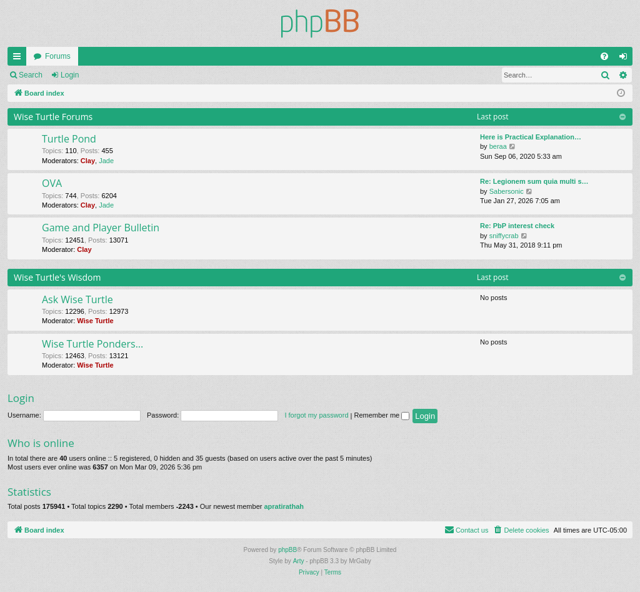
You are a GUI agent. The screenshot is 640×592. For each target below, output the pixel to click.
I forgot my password (316, 415)
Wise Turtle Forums (53, 117)
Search (30, 75)
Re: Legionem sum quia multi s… (534, 181)
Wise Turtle (95, 320)
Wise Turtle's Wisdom (57, 277)
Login (70, 75)
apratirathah (284, 506)
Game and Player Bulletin (100, 227)
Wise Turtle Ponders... (92, 344)
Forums (58, 56)
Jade (106, 160)
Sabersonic (506, 191)
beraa (498, 146)
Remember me (381, 415)
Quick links (19, 59)
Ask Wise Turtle (77, 299)
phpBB (287, 549)
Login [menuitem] (625, 59)
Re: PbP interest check (517, 225)
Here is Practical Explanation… (530, 137)
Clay (88, 160)
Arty (298, 561)
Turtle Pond (69, 139)
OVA (52, 183)
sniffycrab (504, 235)
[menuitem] (604, 56)
